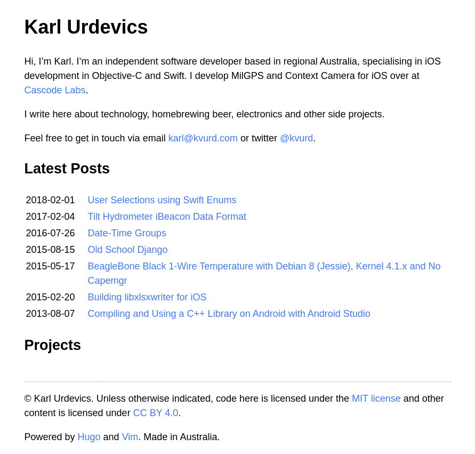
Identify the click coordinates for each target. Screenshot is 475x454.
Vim (130, 437)
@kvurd (296, 138)
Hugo (89, 437)
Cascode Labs (55, 90)
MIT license (376, 398)
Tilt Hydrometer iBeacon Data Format (167, 216)
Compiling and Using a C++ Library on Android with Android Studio (229, 313)
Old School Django (128, 249)
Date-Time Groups (127, 233)
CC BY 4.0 (156, 413)
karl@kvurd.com (203, 138)
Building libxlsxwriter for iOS (147, 297)
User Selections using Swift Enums (162, 200)
